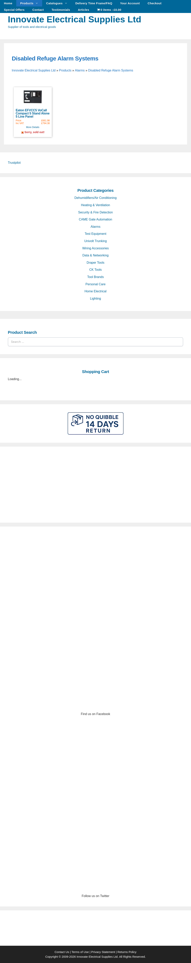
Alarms (80, 70)
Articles (83, 9)
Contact (38, 9)
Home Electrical (95, 291)
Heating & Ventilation (95, 205)
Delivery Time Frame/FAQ (93, 3)
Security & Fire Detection (95, 212)
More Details (32, 127)
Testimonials (61, 9)
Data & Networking (95, 255)
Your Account (130, 3)
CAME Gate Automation (95, 219)
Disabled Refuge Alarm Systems (55, 58)
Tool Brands (95, 277)
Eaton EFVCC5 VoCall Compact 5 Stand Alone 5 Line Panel (32, 113)
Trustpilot (14, 162)
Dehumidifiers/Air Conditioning (95, 197)
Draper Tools (95, 262)
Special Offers (14, 9)
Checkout (155, 3)
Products (31, 3)
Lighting (95, 298)
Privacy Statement (103, 952)
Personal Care (95, 284)
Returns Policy (126, 952)
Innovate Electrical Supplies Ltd (74, 19)
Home (8, 3)
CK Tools (95, 269)
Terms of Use (80, 952)
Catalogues (58, 3)
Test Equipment (95, 233)
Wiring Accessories (95, 248)
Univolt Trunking (95, 241)
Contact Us (62, 952)
